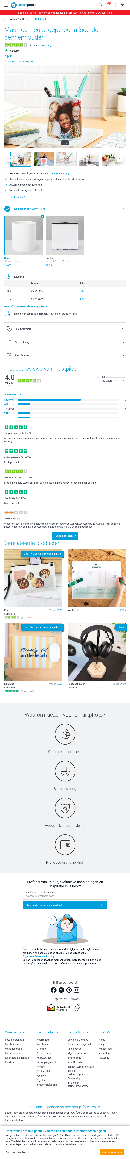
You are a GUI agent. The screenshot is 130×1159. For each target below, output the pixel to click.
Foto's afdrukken (14, 1039)
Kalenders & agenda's (17, 1057)
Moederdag (105, 1048)
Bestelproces (43, 1052)
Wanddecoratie (13, 1048)
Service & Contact (78, 1039)
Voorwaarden (43, 1057)
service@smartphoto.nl (81, 1066)
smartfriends (75, 1061)
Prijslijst (41, 1079)
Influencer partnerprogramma (78, 1084)
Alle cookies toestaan (112, 1152)
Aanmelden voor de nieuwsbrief (44, 904)
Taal (102, 376)
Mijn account (75, 1048)
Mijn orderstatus (77, 1052)
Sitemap (41, 1048)
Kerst (102, 1039)
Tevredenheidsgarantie (80, 1043)
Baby (101, 1043)
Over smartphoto (47, 1031)
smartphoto (43, 1039)
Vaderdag (104, 1052)
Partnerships (75, 1077)
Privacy (40, 1066)
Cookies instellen (17, 1152)
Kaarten (9, 1061)
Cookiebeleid (43, 1070)
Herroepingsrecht (46, 1061)
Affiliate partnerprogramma (78, 1072)
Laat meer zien (64, 535)
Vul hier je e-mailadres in (40, 891)
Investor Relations (46, 1084)
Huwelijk (104, 1057)
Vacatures (42, 1043)
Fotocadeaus (12, 1052)
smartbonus (74, 1057)
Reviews (41, 1075)
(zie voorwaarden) (59, 173)
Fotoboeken (12, 1043)
